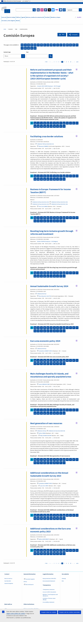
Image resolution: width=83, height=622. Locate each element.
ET (38, 45)
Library (25, 582)
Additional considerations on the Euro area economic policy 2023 (50, 530)
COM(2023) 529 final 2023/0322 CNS (40, 202)
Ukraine (18, 20)
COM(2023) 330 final (40, 431)
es (38, 123)
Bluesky (53, 9)
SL (31, 48)
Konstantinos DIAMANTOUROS (44, 351)
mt (38, 126)
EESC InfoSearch (28, 585)
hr (67, 123)
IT (54, 45)
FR (41, 45)
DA (28, 45)
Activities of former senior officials (49, 599)
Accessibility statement (48, 602)
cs (41, 123)
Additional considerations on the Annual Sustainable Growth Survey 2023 (49, 475)
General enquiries (8, 583)
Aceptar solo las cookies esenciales (69, 612)
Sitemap (64, 579)
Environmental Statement (49, 581)
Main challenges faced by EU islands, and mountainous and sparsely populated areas (50, 375)
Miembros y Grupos (55, 17)
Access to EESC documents (49, 592)
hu (35, 126)
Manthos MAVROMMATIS (43, 539)
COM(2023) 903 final (40, 349)
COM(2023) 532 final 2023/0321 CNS (40, 204)
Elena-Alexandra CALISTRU (44, 296)
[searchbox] (14, 56)
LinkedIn (38, 9)
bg (35, 123)
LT (60, 45)
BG (22, 45)
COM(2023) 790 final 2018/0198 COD (44, 144)
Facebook (45, 9)
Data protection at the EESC (49, 579)
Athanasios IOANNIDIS (42, 146)
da (44, 123)
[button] (73, 35)
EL (44, 45)
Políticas (18, 17)
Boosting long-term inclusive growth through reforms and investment (51, 233)
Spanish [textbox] (70, 10)
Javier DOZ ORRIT (43, 486)
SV (35, 48)
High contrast (60, 9)
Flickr (56, 9)
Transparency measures (49, 590)
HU (64, 45)
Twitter (49, 9)
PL (73, 45)
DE (35, 45)
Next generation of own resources (46, 423)
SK (28, 48)
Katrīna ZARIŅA (41, 433)
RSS (63, 35)
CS (25, 45)
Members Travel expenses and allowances (50, 595)
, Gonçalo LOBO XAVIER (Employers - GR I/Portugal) (48, 86)
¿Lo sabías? (26, 1)
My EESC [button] (79, 17)
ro (51, 126)
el (54, 123)
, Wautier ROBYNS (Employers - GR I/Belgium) (47, 241)
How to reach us (8, 579)
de (48, 123)
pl (44, 126)
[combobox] (74, 9)
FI (22, 48)
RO (25, 48)
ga (64, 123)
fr (60, 123)
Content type (7, 52)
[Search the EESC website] (24, 9)
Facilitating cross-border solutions (46, 136)
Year (27, 52)
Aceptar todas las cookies (48, 612)
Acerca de (4, 17)
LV (57, 45)
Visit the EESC (7, 581)
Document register (29, 579)
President (47, 17)
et (51, 123)
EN (31, 45)
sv (64, 126)
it (70, 123)
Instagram (42, 9)
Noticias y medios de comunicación (35, 17)
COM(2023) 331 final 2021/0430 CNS (56, 431)
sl (57, 126)
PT (77, 45)
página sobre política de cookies (15, 613)
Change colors (64, 9)
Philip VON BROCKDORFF (45, 436)
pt (47, 126)
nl (41, 126)
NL (70, 45)
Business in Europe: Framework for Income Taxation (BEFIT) (50, 191)
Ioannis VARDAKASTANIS (43, 384)
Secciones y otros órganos (8, 20)
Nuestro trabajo (11, 17)
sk (54, 126)
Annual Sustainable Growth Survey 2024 (49, 286)
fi (60, 126)
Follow (76, 69)
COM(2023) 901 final (40, 294)
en (57, 123)
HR (51, 45)
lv (73, 123)
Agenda (23, 17)
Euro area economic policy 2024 (45, 341)
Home (5, 29)
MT (67, 45)
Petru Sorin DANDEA (42, 206)
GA (48, 45)
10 (71, 62)
